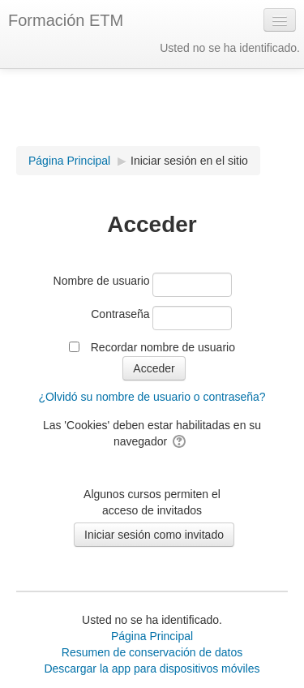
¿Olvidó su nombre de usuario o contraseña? (151, 396)
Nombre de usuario (102, 280)
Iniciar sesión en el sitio (189, 160)
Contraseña (120, 313)
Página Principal (152, 636)
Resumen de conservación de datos (152, 652)
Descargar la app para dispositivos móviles (151, 668)
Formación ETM (65, 20)
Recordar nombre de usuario (163, 347)
